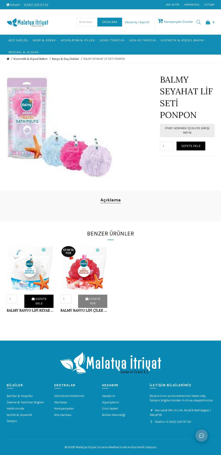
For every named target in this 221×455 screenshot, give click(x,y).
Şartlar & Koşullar (20, 396)
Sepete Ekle (190, 146)
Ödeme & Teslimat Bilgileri (25, 402)
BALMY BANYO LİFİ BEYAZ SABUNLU (30, 310)
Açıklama (110, 200)
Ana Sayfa (172, 4)
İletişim (209, 4)
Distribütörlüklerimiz (69, 396)
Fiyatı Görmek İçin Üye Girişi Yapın (187, 130)
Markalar (60, 402)
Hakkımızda (192, 4)
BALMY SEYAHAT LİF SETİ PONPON (104, 59)
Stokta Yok (92, 301)
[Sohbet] (201, 435)
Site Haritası (63, 415)
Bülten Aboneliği (113, 415)
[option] (30, 282)
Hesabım (108, 396)
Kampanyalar (64, 408)
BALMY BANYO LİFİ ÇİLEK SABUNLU (84, 310)
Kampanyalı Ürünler (175, 22)
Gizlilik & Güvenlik (19, 415)
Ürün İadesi (110, 408)
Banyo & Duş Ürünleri (65, 59)
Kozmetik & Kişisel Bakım (31, 59)
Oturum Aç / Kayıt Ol (137, 22)
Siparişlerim (110, 402)
